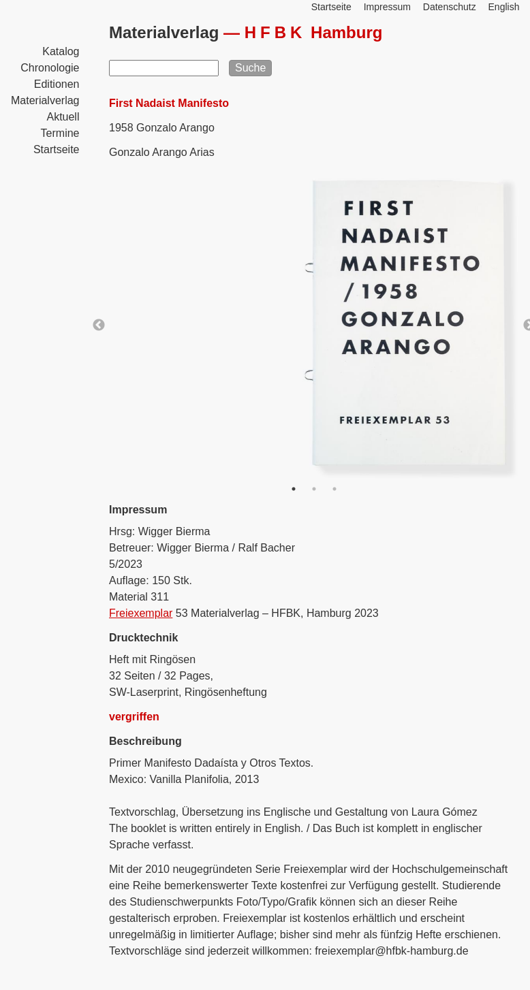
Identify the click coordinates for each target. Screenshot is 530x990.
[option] (314, 325)
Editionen (57, 84)
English (504, 6)
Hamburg (314, 32)
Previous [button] (99, 325)
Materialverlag (45, 100)
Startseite (56, 149)
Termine (60, 133)
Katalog (60, 51)
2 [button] (314, 489)
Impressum (387, 6)
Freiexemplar (140, 613)
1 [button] (293, 489)
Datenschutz (449, 6)
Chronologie (49, 68)
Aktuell (62, 117)
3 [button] (334, 489)
